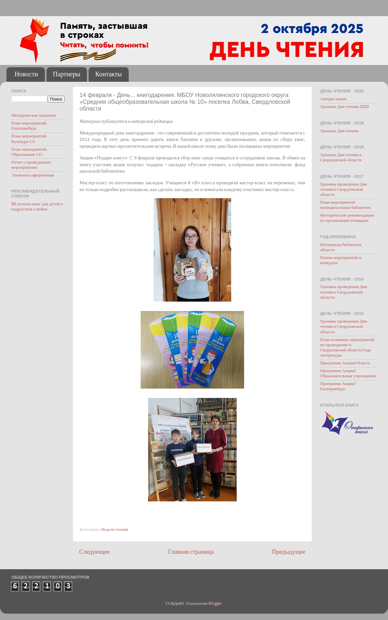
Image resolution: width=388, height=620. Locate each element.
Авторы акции (333, 99)
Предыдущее (289, 552)
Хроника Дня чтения (339, 131)
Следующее (94, 552)
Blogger (215, 604)
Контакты (108, 74)
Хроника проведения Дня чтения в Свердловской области (343, 189)
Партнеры (67, 74)
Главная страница (191, 552)
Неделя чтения (114, 530)
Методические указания (33, 115)
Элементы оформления (32, 175)
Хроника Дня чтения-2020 (344, 107)
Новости (26, 74)
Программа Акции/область (345, 363)
